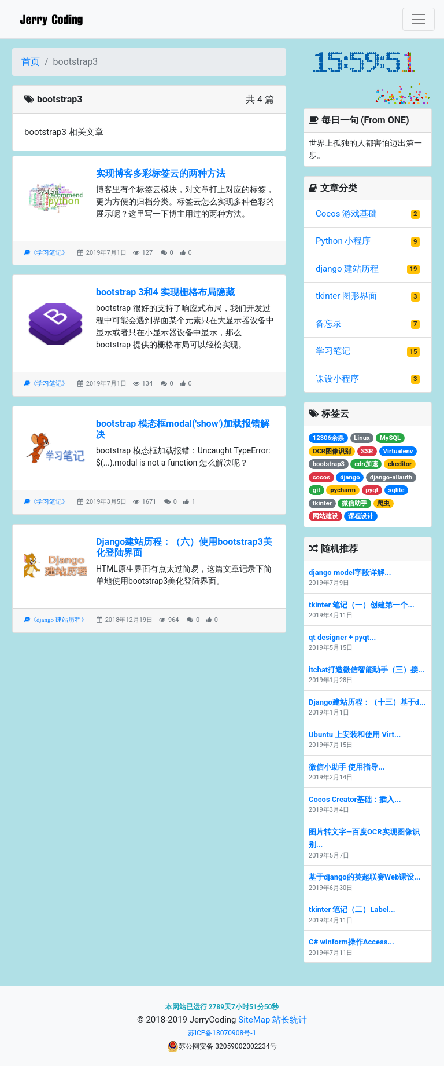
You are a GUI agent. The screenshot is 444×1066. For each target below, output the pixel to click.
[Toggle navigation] (418, 19)
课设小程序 (337, 378)
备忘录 (329, 323)
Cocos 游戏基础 (346, 213)
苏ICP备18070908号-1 (222, 1033)
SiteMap (254, 1019)
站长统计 (289, 1019)
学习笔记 (333, 351)
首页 (30, 61)
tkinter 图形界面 (346, 296)
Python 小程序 (343, 241)
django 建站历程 (347, 268)
